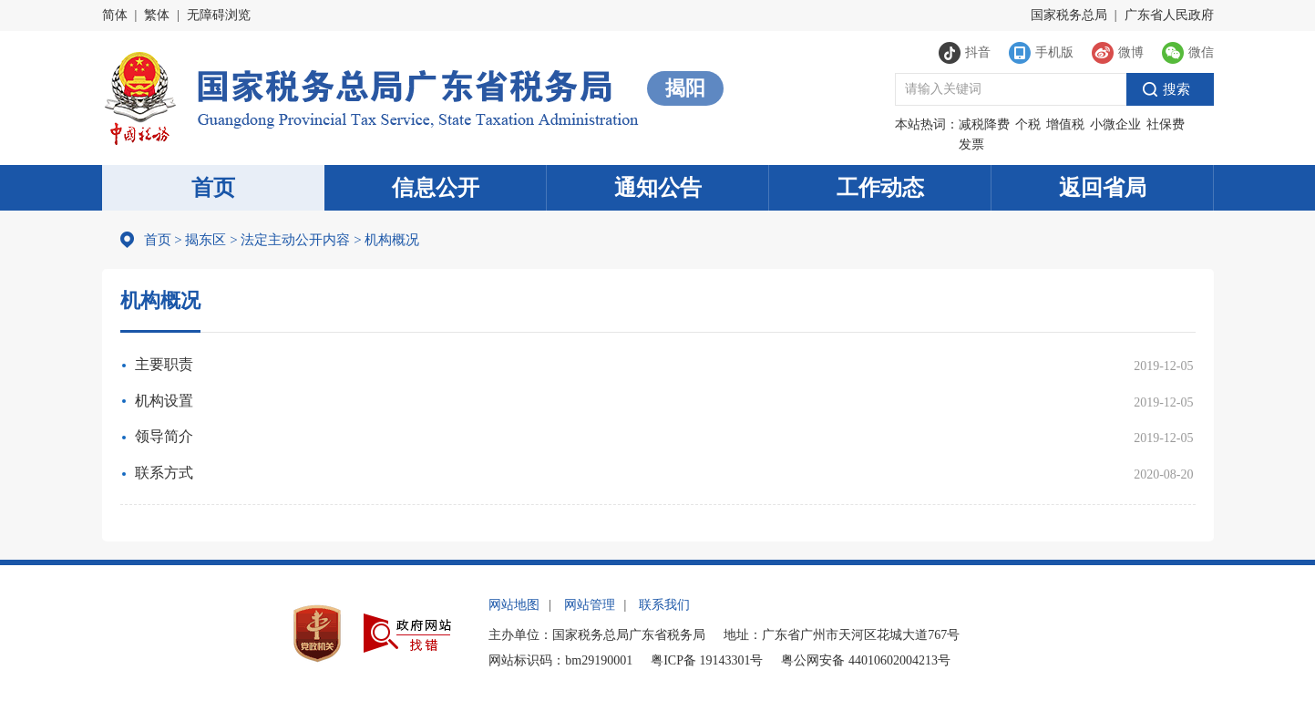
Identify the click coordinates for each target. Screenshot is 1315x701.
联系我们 (664, 605)
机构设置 (164, 400)
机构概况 (386, 239)
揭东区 (205, 239)
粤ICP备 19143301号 (707, 660)
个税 (1028, 124)
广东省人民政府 (1169, 15)
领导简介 (164, 436)
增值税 (1065, 124)
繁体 (157, 15)
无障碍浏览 (219, 15)
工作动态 (880, 188)
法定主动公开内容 (295, 239)
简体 (115, 15)
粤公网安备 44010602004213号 (865, 660)
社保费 (1165, 124)
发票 (971, 144)
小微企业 (1115, 124)
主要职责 (164, 364)
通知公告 (658, 188)
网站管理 (589, 605)
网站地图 (513, 605)
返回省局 (1102, 188)
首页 (213, 188)
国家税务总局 (1069, 15)
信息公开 (435, 188)
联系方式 (164, 472)
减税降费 (984, 124)
